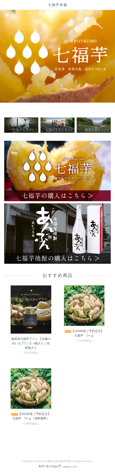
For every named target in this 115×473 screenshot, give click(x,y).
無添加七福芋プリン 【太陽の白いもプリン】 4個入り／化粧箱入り (31, 343)
